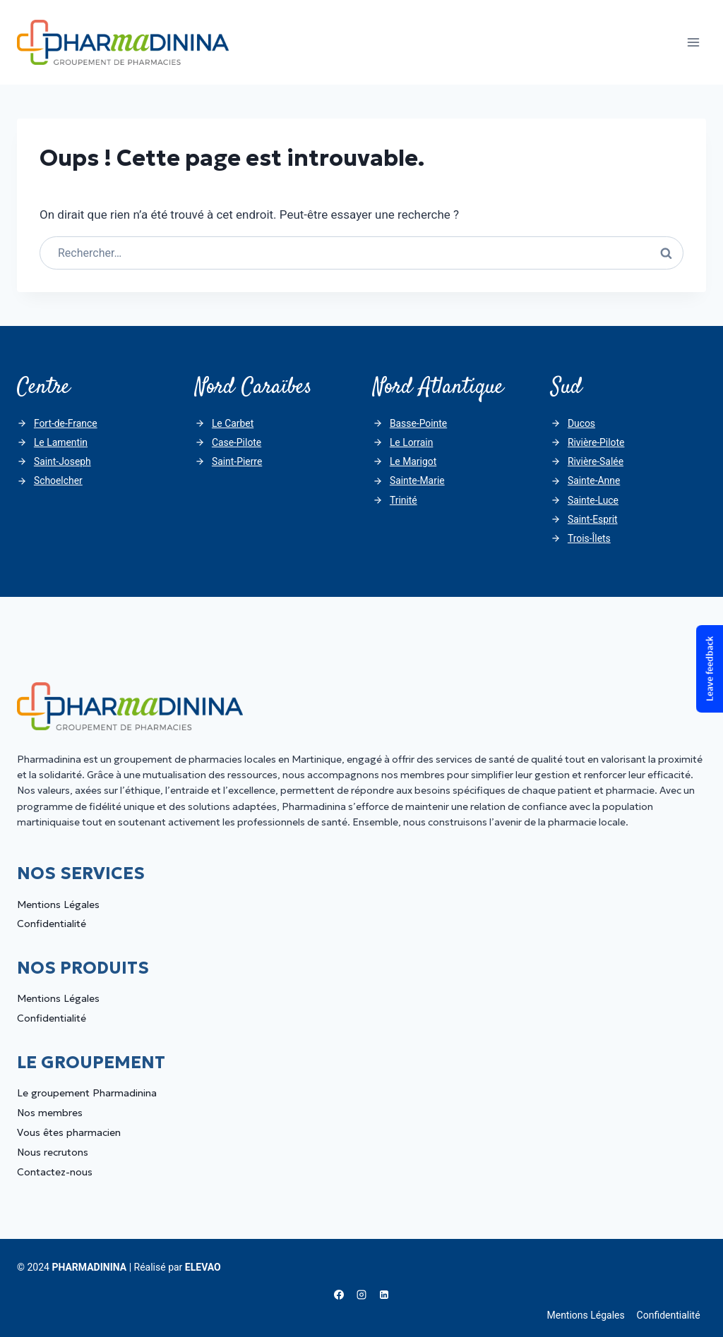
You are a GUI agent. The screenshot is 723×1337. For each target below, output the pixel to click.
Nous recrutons (52, 1152)
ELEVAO (203, 1267)
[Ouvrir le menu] (693, 42)
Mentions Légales (58, 904)
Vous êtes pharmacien (69, 1132)
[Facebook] (339, 1295)
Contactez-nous (54, 1172)
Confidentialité (51, 923)
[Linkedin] (384, 1295)
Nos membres (50, 1112)
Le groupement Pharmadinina (87, 1093)
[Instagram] (361, 1295)
